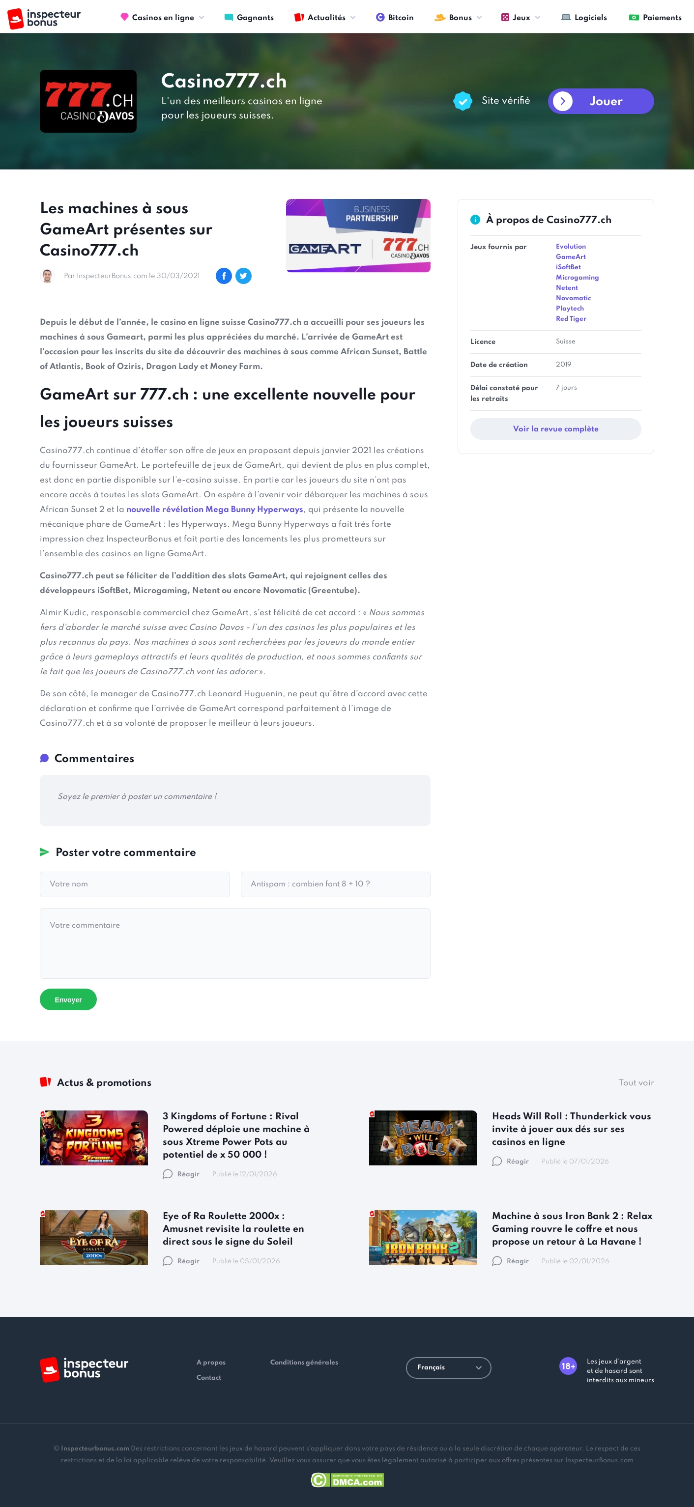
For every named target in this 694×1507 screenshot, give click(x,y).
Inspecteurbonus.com (95, 1449)
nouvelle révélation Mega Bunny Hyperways (214, 510)
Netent (567, 288)
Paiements (655, 17)
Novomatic (573, 298)
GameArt (571, 257)
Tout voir (636, 1083)
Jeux (515, 17)
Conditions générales (304, 1363)
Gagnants (249, 17)
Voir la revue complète (556, 429)
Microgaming (577, 278)
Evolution (571, 247)
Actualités (320, 17)
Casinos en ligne (157, 17)
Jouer (606, 102)
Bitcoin (395, 17)
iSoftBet (568, 267)
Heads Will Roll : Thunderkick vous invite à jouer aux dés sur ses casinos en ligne (571, 1129)
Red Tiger (571, 319)
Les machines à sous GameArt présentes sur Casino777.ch (126, 230)
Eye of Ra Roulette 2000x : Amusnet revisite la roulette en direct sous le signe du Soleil (233, 1229)
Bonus (453, 17)
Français (449, 1368)
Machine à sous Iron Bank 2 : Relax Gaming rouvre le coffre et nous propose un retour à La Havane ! (572, 1229)
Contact (209, 1378)
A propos (211, 1363)
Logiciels (584, 17)
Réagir (181, 1174)
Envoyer (68, 1000)
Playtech (570, 309)
